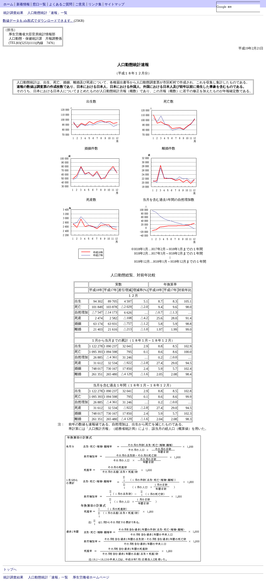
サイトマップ (114, 4)
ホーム (8, 4)
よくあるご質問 (60, 4)
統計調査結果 (13, 13)
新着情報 (23, 4)
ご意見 (80, 4)
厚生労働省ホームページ (91, 577)
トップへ (10, 569)
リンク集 (95, 4)
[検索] (238, 6)
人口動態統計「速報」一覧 (47, 13)
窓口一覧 (39, 4)
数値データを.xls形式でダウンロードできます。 (38, 20)
